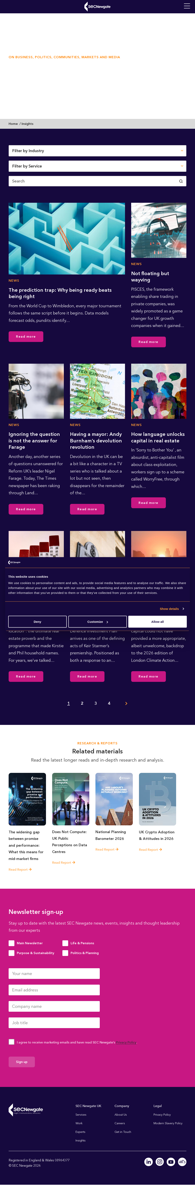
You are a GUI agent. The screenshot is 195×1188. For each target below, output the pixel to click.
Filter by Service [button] (27, 166)
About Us (121, 1114)
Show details (169, 608)
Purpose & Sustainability (35, 953)
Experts (80, 1131)
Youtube (171, 1161)
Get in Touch (123, 1131)
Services (81, 1114)
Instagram (160, 1161)
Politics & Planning (85, 953)
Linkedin (149, 1161)
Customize (97, 621)
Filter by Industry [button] (28, 150)
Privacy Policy (126, 1042)
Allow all (157, 621)
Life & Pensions (82, 943)
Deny (37, 621)
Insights (81, 1140)
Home (13, 124)
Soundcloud (182, 1161)
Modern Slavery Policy (168, 1123)
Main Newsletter (30, 943)
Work (79, 1123)
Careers (120, 1123)
